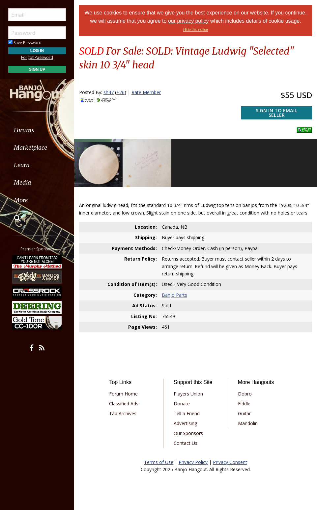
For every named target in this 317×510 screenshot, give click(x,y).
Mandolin (248, 423)
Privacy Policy (193, 462)
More (21, 200)
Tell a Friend (187, 413)
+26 (120, 92)
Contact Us (185, 443)
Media (22, 182)
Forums (24, 130)
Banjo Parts (174, 295)
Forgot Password (37, 57)
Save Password (25, 42)
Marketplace (30, 147)
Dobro (245, 394)
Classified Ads (123, 403)
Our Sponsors (188, 433)
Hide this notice (195, 30)
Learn (22, 165)
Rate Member (146, 92)
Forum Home (123, 394)
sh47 (108, 92)
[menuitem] (37, 130)
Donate (182, 403)
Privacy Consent (230, 462)
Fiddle (244, 403)
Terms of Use (158, 462)
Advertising (185, 423)
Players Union (188, 394)
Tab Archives (122, 413)
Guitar (244, 413)
